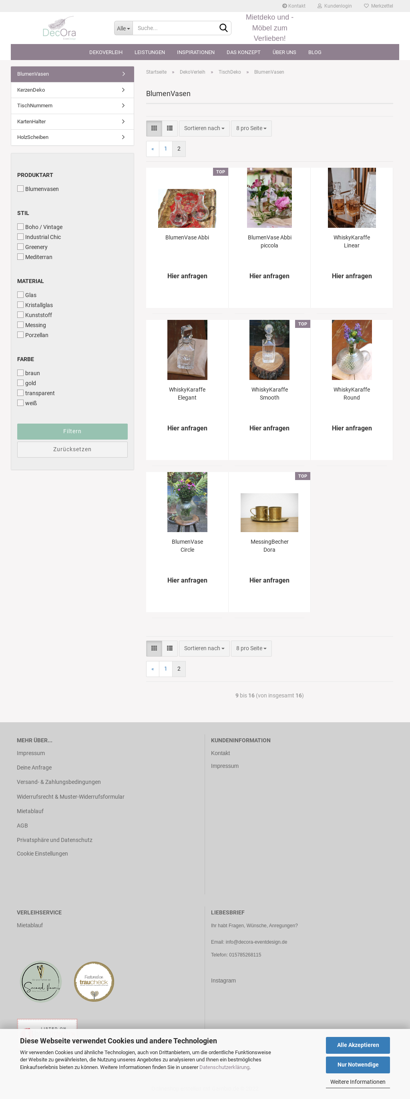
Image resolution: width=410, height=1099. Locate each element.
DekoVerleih (106, 52)
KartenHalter (31, 122)
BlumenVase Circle (187, 545)
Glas (26, 294)
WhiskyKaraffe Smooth (269, 393)
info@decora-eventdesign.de (256, 942)
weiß (27, 403)
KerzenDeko (31, 90)
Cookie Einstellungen (42, 853)
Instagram (223, 980)
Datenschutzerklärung (224, 1067)
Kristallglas (35, 304)
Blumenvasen (38, 188)
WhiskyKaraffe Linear (352, 241)
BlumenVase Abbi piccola (269, 241)
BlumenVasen (33, 74)
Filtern (72, 431)
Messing (31, 324)
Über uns (284, 52)
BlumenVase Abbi (187, 237)
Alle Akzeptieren (358, 1045)
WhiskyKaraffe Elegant (187, 393)
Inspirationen (196, 52)
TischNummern (34, 105)
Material (30, 281)
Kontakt (293, 6)
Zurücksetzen (72, 449)
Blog (315, 52)
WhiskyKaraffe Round (352, 393)
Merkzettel (378, 6)
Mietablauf (30, 811)
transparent (36, 393)
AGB (22, 825)
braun (28, 373)
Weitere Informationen (358, 1082)
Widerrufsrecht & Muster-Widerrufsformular (71, 797)
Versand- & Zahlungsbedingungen (59, 782)
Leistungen (150, 52)
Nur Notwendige (358, 1064)
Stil (23, 213)
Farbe (25, 359)
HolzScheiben (32, 137)
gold (26, 383)
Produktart (35, 175)
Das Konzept (244, 52)
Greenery (32, 246)
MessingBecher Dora (270, 545)
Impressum (31, 753)
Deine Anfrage (34, 767)
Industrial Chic (39, 236)
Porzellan (32, 335)
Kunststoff (34, 314)
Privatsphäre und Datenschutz (54, 840)
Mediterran (34, 256)
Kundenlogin (335, 6)
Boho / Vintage (39, 226)
